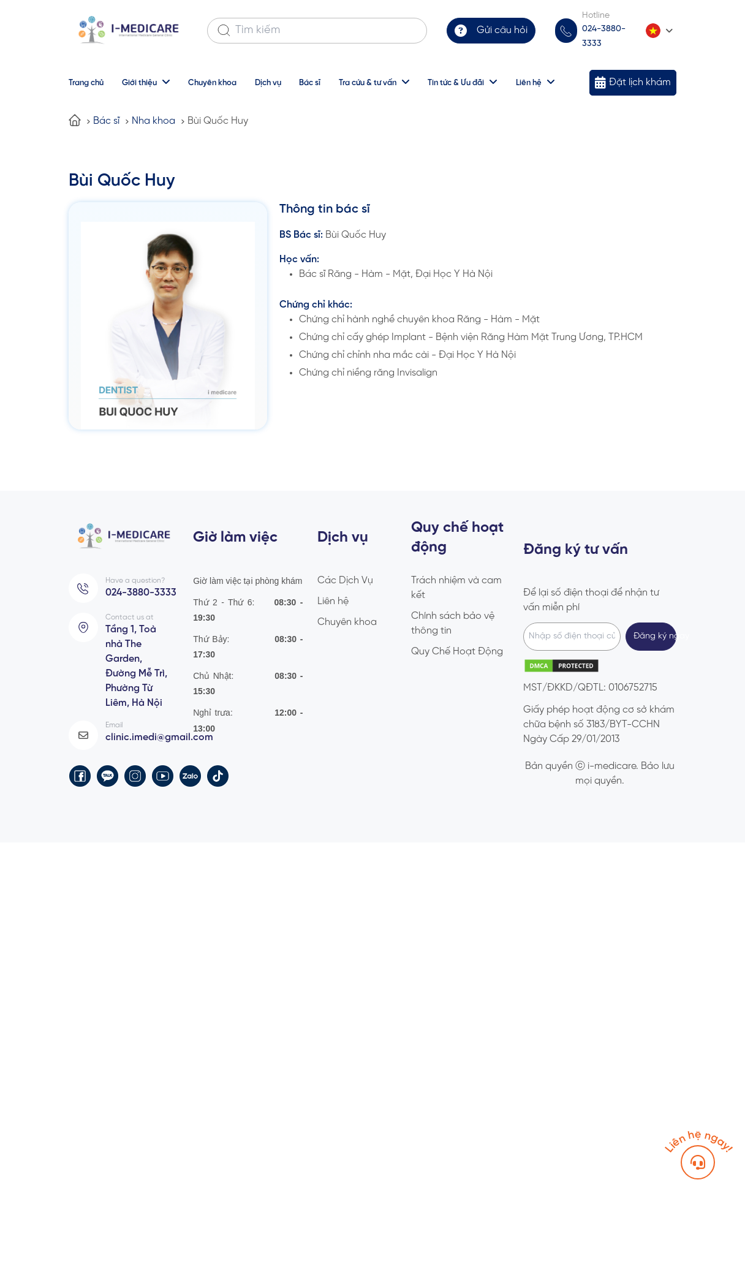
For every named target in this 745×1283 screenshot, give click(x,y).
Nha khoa (153, 119)
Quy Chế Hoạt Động (457, 650)
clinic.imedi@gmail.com (156, 730)
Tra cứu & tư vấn (368, 82)
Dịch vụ (268, 82)
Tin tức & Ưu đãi (456, 82)
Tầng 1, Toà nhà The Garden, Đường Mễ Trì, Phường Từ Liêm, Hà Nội (135, 662)
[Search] (223, 30)
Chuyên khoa (212, 82)
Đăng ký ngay (654, 634)
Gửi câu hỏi (505, 30)
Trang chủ (86, 82)
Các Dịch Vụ (345, 578)
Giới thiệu (139, 82)
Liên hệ (529, 82)
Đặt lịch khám (642, 81)
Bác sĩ (310, 82)
